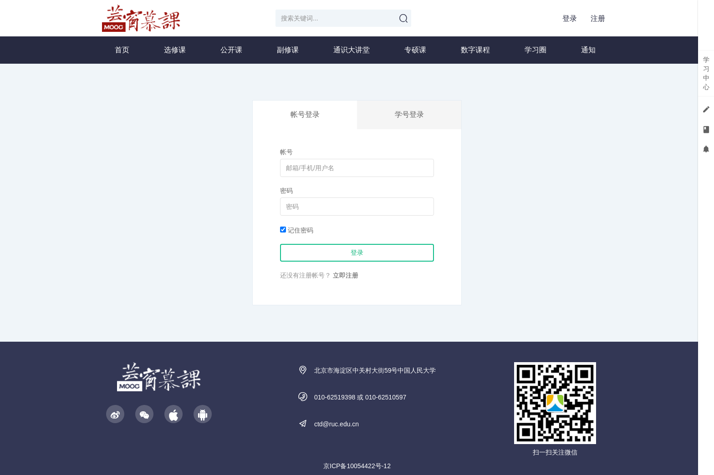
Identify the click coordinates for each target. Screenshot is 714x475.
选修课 (175, 50)
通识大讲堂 (351, 50)
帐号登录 (305, 114)
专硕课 (415, 50)
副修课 (288, 50)
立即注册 (345, 275)
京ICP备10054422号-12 (357, 466)
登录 (569, 18)
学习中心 (706, 73)
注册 (598, 18)
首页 (122, 50)
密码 (286, 190)
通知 (588, 50)
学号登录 (409, 114)
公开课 (231, 50)
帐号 (286, 152)
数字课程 (475, 50)
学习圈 (535, 50)
